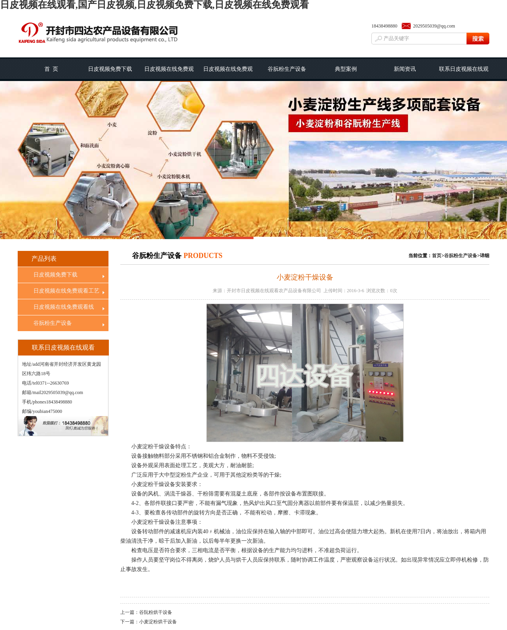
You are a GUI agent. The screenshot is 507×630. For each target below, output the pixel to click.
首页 (436, 255)
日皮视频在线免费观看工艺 (169, 73)
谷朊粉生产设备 (287, 69)
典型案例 (346, 69)
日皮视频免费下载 (110, 69)
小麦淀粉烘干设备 (158, 621)
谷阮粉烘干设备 (155, 612)
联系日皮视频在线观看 (464, 73)
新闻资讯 (405, 69)
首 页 (51, 69)
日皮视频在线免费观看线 (228, 73)
